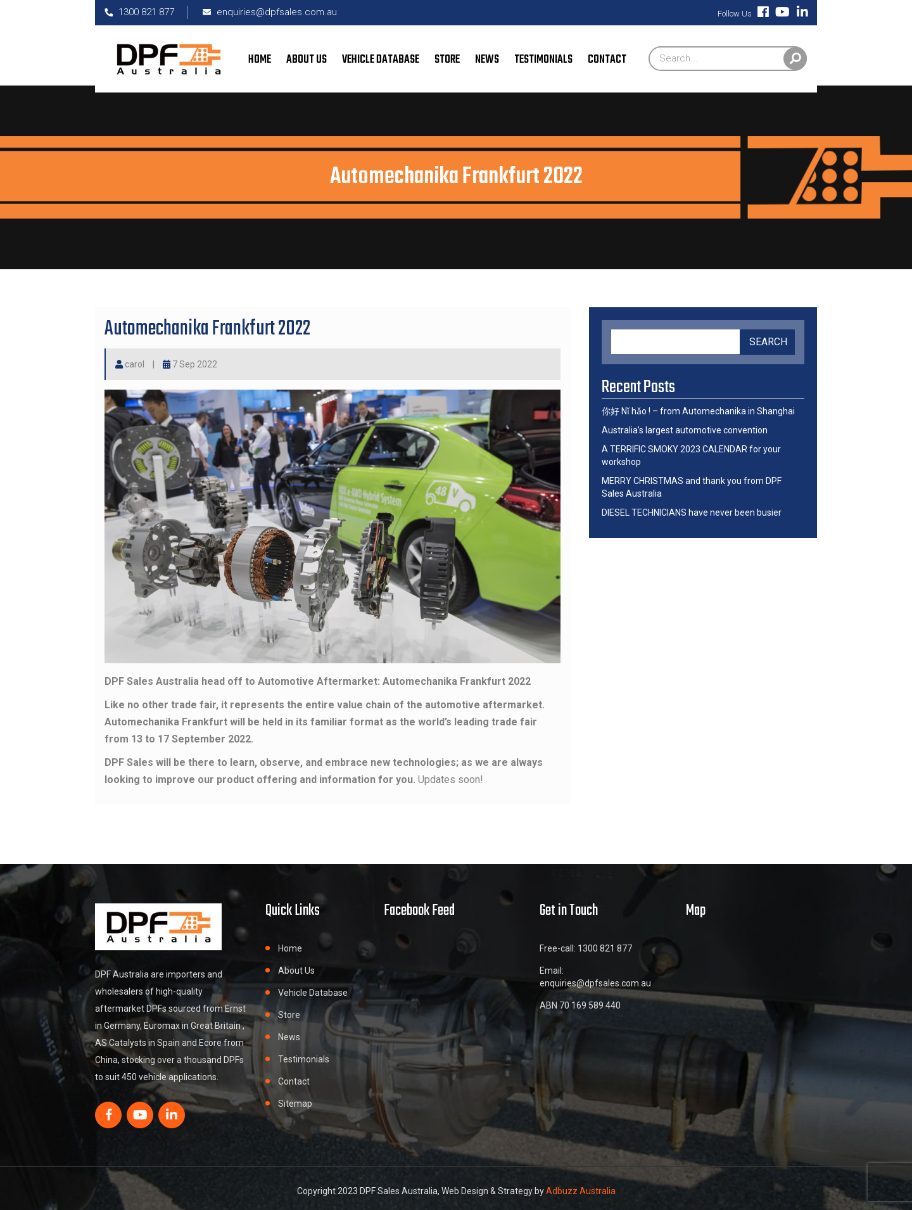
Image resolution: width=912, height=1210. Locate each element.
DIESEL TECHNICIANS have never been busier (692, 512)
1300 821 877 (139, 12)
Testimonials (543, 60)
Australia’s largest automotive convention (685, 430)
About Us (306, 60)
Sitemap (295, 1104)
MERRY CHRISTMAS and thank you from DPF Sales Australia (692, 487)
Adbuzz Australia (580, 1191)
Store (447, 60)
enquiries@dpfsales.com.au (270, 12)
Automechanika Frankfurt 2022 (207, 329)
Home (259, 60)
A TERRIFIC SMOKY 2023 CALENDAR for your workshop (691, 455)
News (487, 60)
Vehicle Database (380, 60)
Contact (607, 60)
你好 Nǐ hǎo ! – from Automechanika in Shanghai (698, 411)
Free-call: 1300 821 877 (586, 948)
